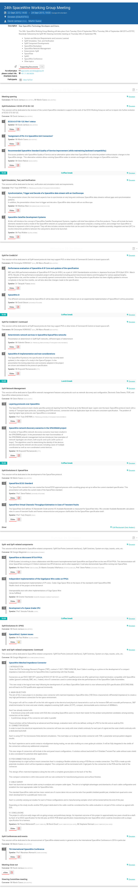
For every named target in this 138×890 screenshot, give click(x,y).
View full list (27, 80)
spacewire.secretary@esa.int (32, 71)
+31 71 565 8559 (27, 73)
